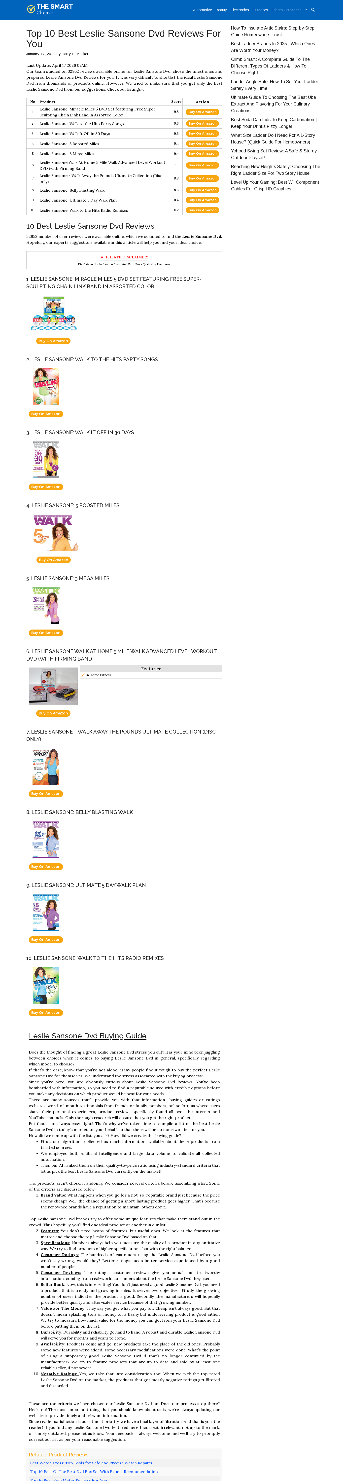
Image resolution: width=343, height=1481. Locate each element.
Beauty (221, 10)
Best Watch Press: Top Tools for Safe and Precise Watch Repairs (91, 1462)
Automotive (202, 10)
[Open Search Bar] (313, 10)
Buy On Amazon (202, 112)
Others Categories (290, 10)
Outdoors (260, 10)
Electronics (240, 10)
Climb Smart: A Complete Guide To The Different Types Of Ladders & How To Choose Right (270, 66)
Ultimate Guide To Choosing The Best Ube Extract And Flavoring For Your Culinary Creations (273, 104)
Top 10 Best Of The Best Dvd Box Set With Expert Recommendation (94, 1471)
